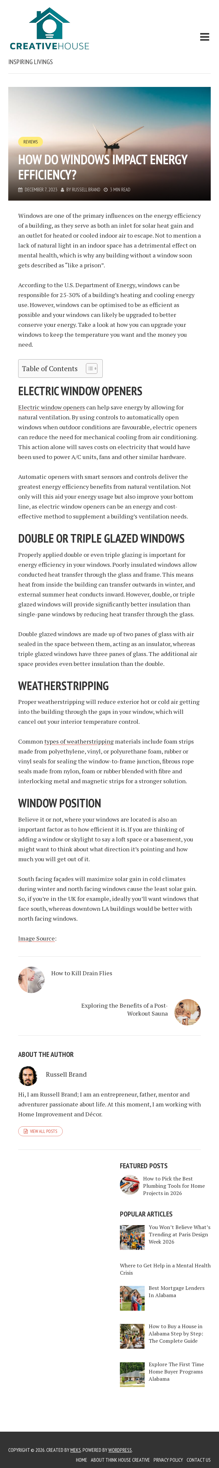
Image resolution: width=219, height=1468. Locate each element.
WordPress (120, 1450)
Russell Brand (86, 189)
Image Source (36, 938)
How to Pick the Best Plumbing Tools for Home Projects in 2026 (174, 1186)
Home (81, 1459)
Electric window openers (51, 407)
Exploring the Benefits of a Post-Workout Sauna (124, 1009)
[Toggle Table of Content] (88, 368)
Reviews (30, 142)
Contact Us (199, 1459)
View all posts (43, 1131)
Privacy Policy (168, 1459)
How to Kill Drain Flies (81, 973)
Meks (75, 1450)
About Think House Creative (120, 1459)
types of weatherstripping (79, 741)
